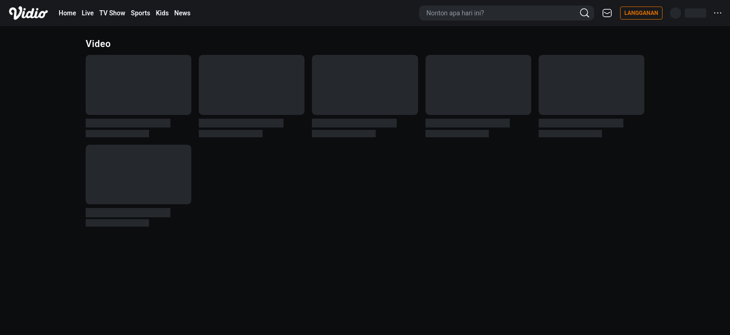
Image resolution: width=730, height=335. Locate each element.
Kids (162, 13)
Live (88, 13)
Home (67, 13)
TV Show (112, 13)
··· (718, 12)
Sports (140, 13)
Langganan (641, 13)
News (182, 13)
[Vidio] (28, 13)
